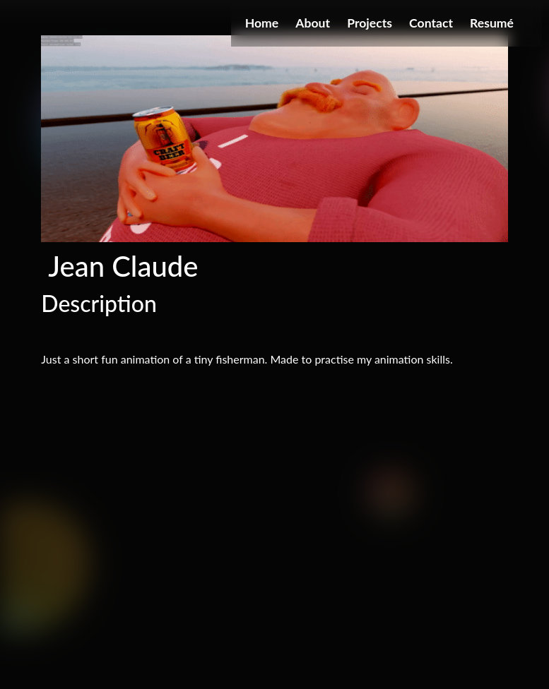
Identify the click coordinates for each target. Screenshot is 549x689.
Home (262, 23)
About (312, 23)
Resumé (492, 23)
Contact (431, 23)
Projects (369, 23)
